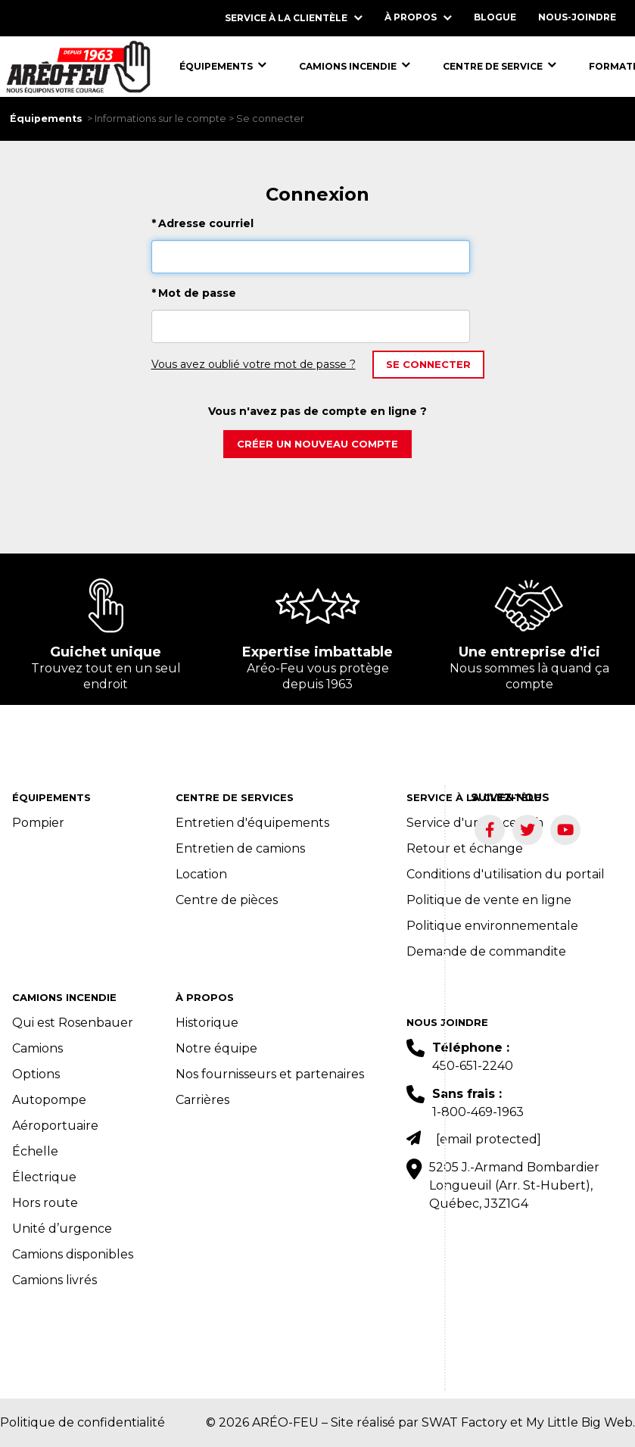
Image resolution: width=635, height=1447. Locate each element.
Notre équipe (216, 1048)
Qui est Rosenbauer (72, 1022)
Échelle (35, 1151)
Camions (37, 1048)
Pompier (38, 822)
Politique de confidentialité (82, 1422)
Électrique (44, 1177)
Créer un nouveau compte (317, 444)
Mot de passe (193, 293)
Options (36, 1074)
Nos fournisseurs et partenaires (270, 1074)
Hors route (45, 1203)
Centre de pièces (227, 900)
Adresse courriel (202, 223)
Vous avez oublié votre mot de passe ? (253, 364)
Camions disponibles (72, 1254)
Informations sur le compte (160, 118)
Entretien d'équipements (252, 822)
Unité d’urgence (62, 1228)
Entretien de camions (240, 848)
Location (201, 874)
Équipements (46, 118)
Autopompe (49, 1100)
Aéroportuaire (55, 1125)
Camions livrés (54, 1280)
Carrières (202, 1100)
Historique (207, 1022)
